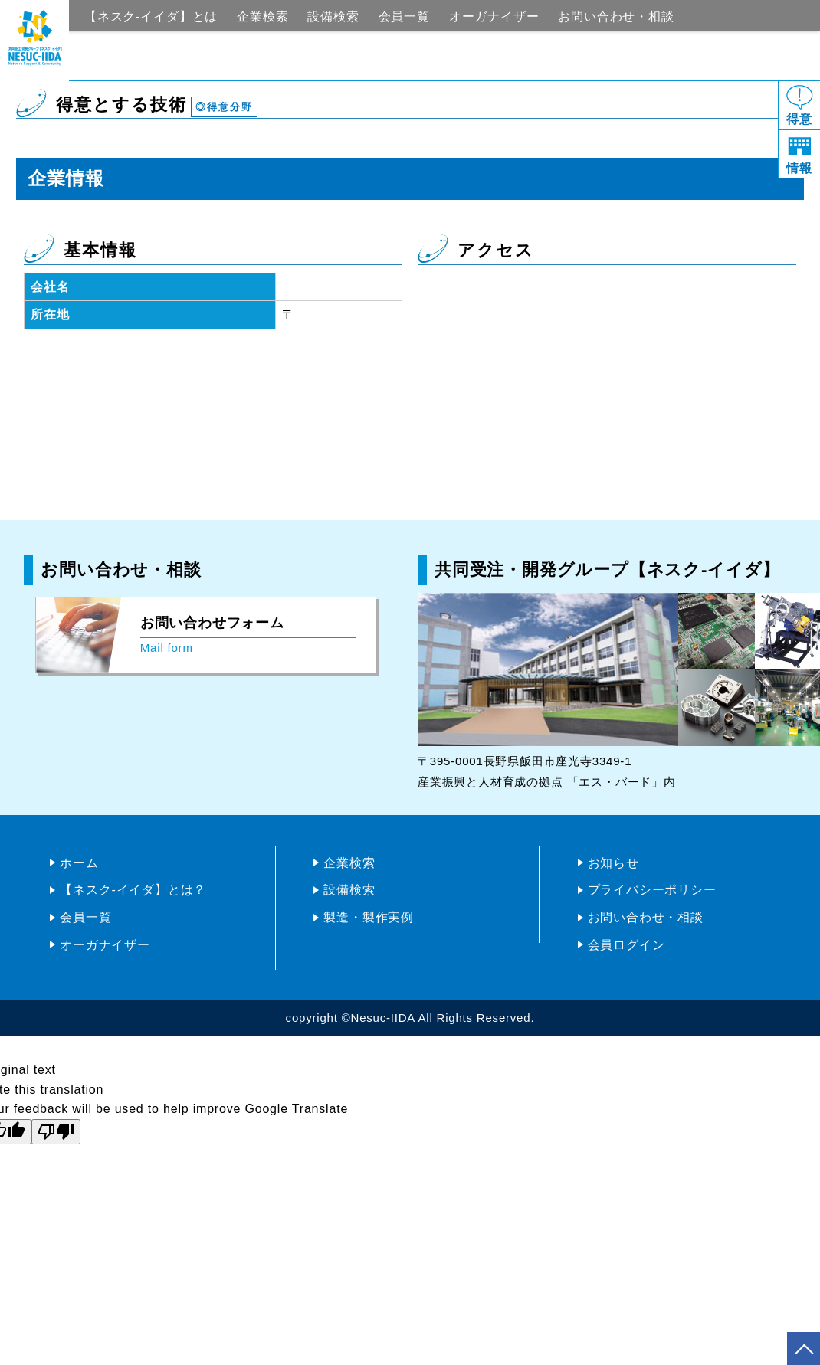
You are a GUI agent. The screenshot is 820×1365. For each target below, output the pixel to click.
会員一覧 (404, 16)
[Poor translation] (55, 1131)
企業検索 (262, 16)
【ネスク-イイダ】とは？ (133, 889)
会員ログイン (626, 944)
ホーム (79, 862)
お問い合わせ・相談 (616, 16)
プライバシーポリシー (652, 889)
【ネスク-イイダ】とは (151, 16)
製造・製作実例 (368, 917)
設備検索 (333, 16)
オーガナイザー (494, 16)
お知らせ (613, 862)
